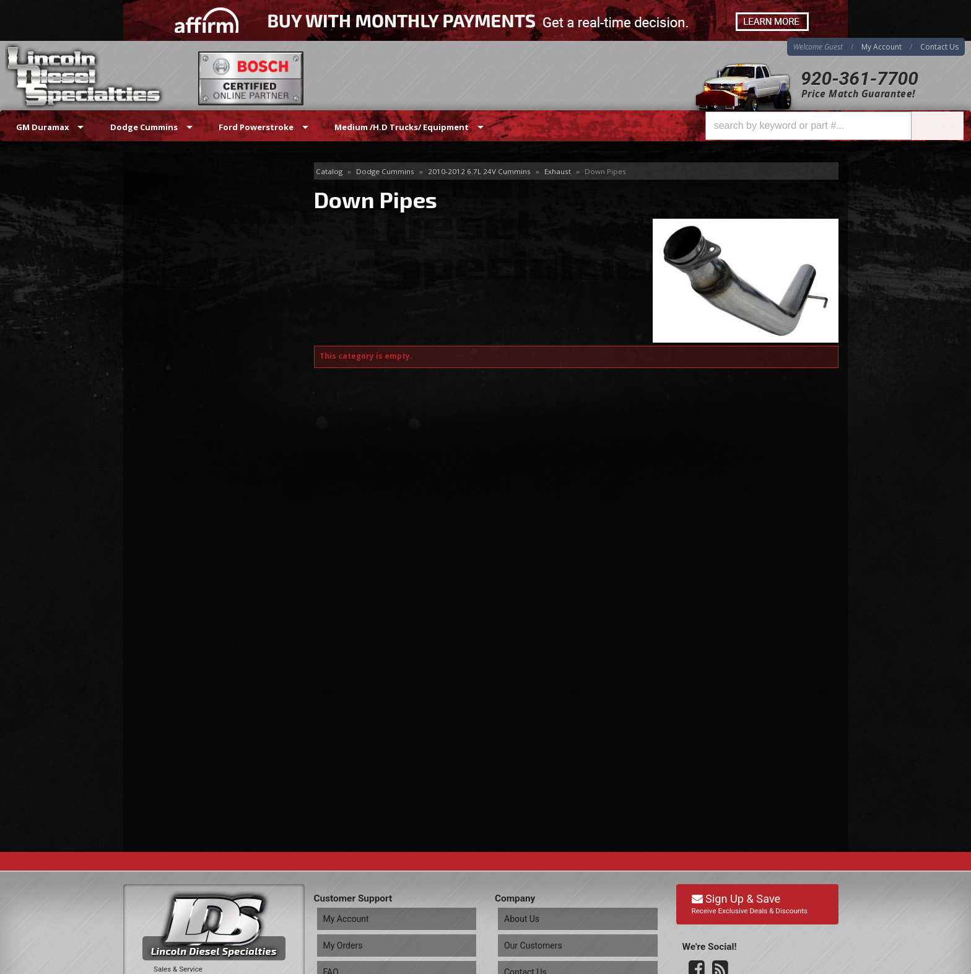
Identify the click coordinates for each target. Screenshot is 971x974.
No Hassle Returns (198, 496)
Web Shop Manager (808, 964)
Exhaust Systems (176, 232)
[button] (834, 126)
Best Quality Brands (201, 460)
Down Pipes (167, 212)
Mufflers (158, 292)
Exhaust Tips (167, 252)
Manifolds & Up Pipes (185, 272)
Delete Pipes (167, 192)
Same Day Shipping (199, 425)
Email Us (176, 563)
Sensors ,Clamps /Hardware (197, 312)
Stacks (155, 332)
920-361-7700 (859, 78)
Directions (189, 834)
